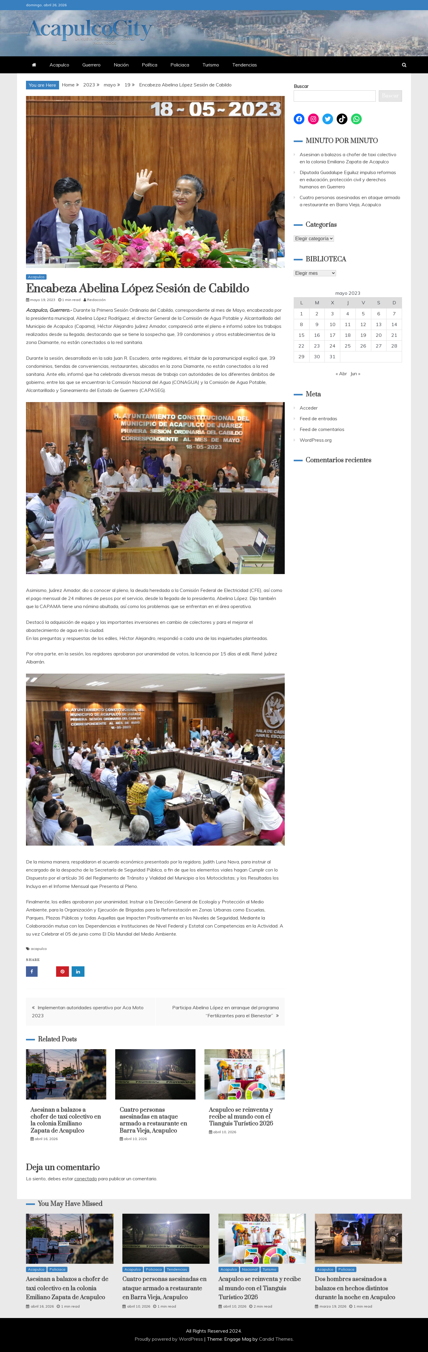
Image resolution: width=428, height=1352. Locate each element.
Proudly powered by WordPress (169, 1339)
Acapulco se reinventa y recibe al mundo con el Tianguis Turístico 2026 (241, 1117)
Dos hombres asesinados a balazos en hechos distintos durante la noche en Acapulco (355, 1288)
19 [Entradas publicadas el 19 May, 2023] (363, 335)
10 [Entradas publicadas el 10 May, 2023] (332, 324)
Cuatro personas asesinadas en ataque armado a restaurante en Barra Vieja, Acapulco (153, 1120)
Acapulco (59, 65)
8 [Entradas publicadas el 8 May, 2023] (301, 324)
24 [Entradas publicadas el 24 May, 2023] (332, 346)
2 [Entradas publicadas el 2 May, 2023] (316, 314)
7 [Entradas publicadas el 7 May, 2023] (394, 314)
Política (149, 65)
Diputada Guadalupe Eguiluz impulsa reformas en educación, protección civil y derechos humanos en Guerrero (348, 179)
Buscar (301, 86)
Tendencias (244, 65)
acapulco (39, 948)
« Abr (341, 373)
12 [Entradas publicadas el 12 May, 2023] (363, 324)
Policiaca (179, 65)
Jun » (355, 373)
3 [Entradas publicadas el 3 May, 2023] (332, 314)
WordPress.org (316, 440)
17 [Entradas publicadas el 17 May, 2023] (332, 335)
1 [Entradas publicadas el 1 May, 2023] (301, 314)
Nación (121, 65)
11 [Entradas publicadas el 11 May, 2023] (348, 324)
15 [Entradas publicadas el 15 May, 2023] (301, 335)
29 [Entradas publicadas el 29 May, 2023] (301, 356)
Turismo (210, 65)
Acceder (309, 408)
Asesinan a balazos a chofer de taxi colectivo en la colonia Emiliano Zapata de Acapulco (65, 1120)
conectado (85, 1179)
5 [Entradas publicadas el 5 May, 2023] (363, 314)
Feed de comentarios (322, 429)
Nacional (250, 1269)
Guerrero (91, 65)
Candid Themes (276, 1339)
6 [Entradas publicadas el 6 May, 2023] (378, 314)
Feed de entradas (318, 418)
